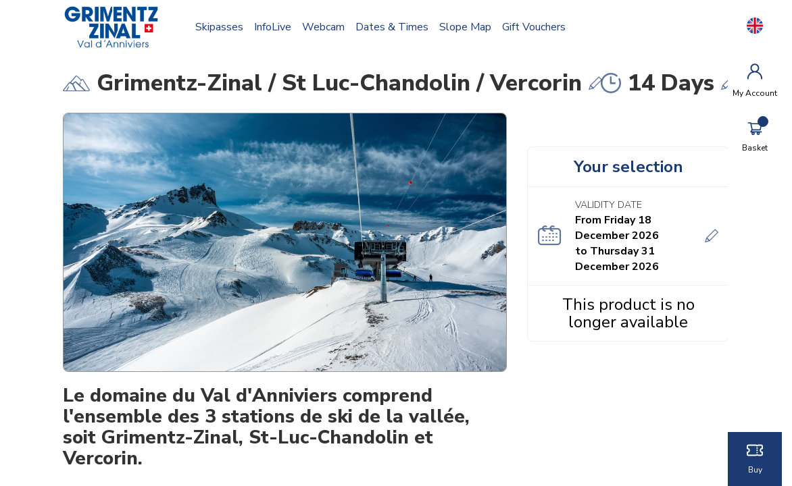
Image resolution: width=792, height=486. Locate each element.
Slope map (466, 27)
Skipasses (220, 27)
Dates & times (392, 27)
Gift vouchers (534, 27)
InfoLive (273, 27)
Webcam (324, 27)
